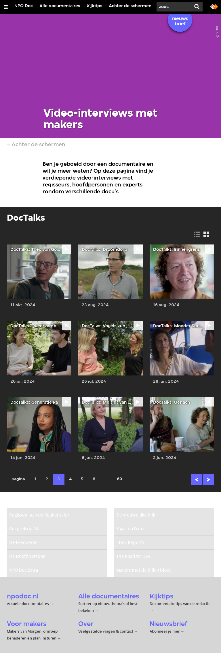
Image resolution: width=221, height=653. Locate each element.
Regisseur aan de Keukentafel (39, 515)
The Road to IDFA (133, 556)
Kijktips (94, 6)
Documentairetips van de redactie (180, 603)
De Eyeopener (23, 542)
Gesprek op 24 (24, 528)
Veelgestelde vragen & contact (105, 631)
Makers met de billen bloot (143, 570)
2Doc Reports (130, 542)
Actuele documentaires (28, 603)
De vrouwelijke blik (135, 515)
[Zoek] (174, 6)
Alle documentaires (59, 6)
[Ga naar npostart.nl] (214, 6)
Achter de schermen (130, 6)
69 (119, 479)
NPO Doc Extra (23, 570)
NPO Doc (23, 6)
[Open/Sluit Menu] (6, 7)
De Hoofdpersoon (27, 556)
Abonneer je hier (165, 631)
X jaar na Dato (130, 528)
